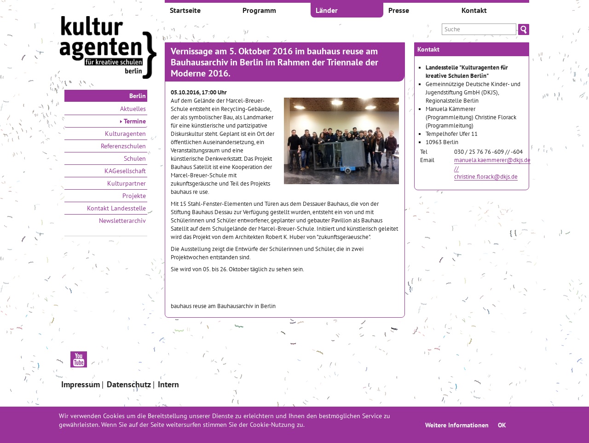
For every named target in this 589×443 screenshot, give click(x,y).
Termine (133, 121)
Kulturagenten (125, 133)
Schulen (135, 158)
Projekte (134, 196)
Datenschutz (129, 384)
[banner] (108, 48)
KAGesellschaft (125, 171)
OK (502, 424)
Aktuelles (133, 109)
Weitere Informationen (457, 424)
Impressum (80, 384)
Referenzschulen (123, 146)
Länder (327, 10)
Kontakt (474, 10)
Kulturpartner (126, 183)
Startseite (185, 10)
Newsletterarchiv (122, 220)
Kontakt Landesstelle (116, 208)
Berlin (137, 96)
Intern (168, 384)
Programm (259, 10)
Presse (398, 10)
